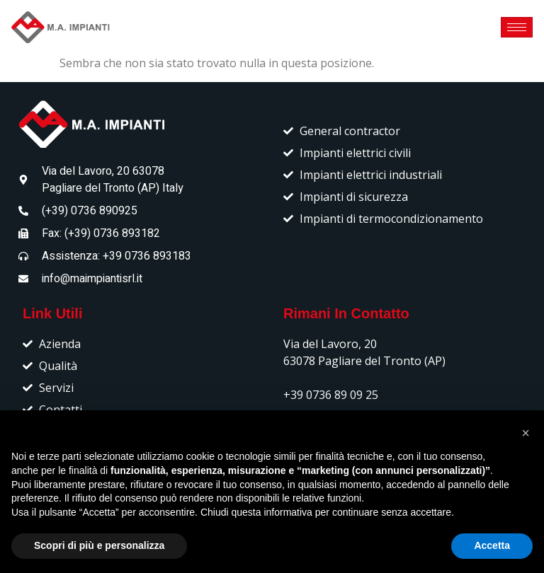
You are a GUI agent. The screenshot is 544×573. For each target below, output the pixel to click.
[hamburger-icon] (517, 27)
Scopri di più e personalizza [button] (99, 545)
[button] (525, 433)
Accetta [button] (492, 545)
